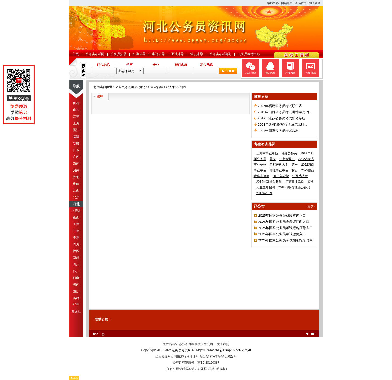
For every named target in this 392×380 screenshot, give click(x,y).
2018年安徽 (281, 176)
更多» (311, 206)
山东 (76, 110)
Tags (102, 334)
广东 (76, 150)
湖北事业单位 (279, 170)
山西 (76, 217)
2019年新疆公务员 (269, 182)
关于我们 (223, 344)
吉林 (76, 298)
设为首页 (300, 3)
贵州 (76, 264)
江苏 (76, 116)
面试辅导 (177, 54)
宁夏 (76, 237)
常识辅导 (196, 54)
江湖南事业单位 (267, 153)
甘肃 (76, 231)
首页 (76, 54)
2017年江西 (264, 193)
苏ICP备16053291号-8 (235, 350)
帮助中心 (273, 3)
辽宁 (76, 305)
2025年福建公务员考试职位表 (280, 106)
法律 (171, 87)
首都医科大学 (279, 164)
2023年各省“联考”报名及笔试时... (282, 124)
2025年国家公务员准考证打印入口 (284, 222)
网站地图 (287, 3)
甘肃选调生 (287, 159)
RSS (95, 334)
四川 (76, 271)
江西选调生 (300, 176)
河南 (76, 170)
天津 (76, 224)
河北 (76, 204)
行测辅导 (139, 54)
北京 (76, 197)
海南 (76, 163)
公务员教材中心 (249, 54)
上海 (76, 123)
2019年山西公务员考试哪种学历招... (285, 112)
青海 (76, 244)
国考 (76, 103)
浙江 (76, 130)
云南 (76, 284)
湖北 (76, 177)
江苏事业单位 (294, 182)
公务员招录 (118, 54)
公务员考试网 (95, 54)
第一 (294, 164)
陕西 (76, 251)
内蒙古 (76, 210)
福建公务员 (289, 153)
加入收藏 (314, 3)
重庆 (76, 291)
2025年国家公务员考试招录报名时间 (285, 240)
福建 (76, 137)
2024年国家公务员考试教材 (278, 131)
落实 (273, 159)
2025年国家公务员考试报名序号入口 (285, 228)
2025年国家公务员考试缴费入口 (282, 234)
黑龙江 (76, 311)
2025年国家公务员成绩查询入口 (282, 215)
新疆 (76, 258)
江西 (76, 190)
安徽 (76, 143)
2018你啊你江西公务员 (294, 187)
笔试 (310, 182)
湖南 (76, 184)
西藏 (76, 278)
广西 (76, 157)
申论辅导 (158, 54)
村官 (294, 170)
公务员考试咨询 (220, 54)
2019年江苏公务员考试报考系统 (282, 118)
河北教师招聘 (265, 187)
